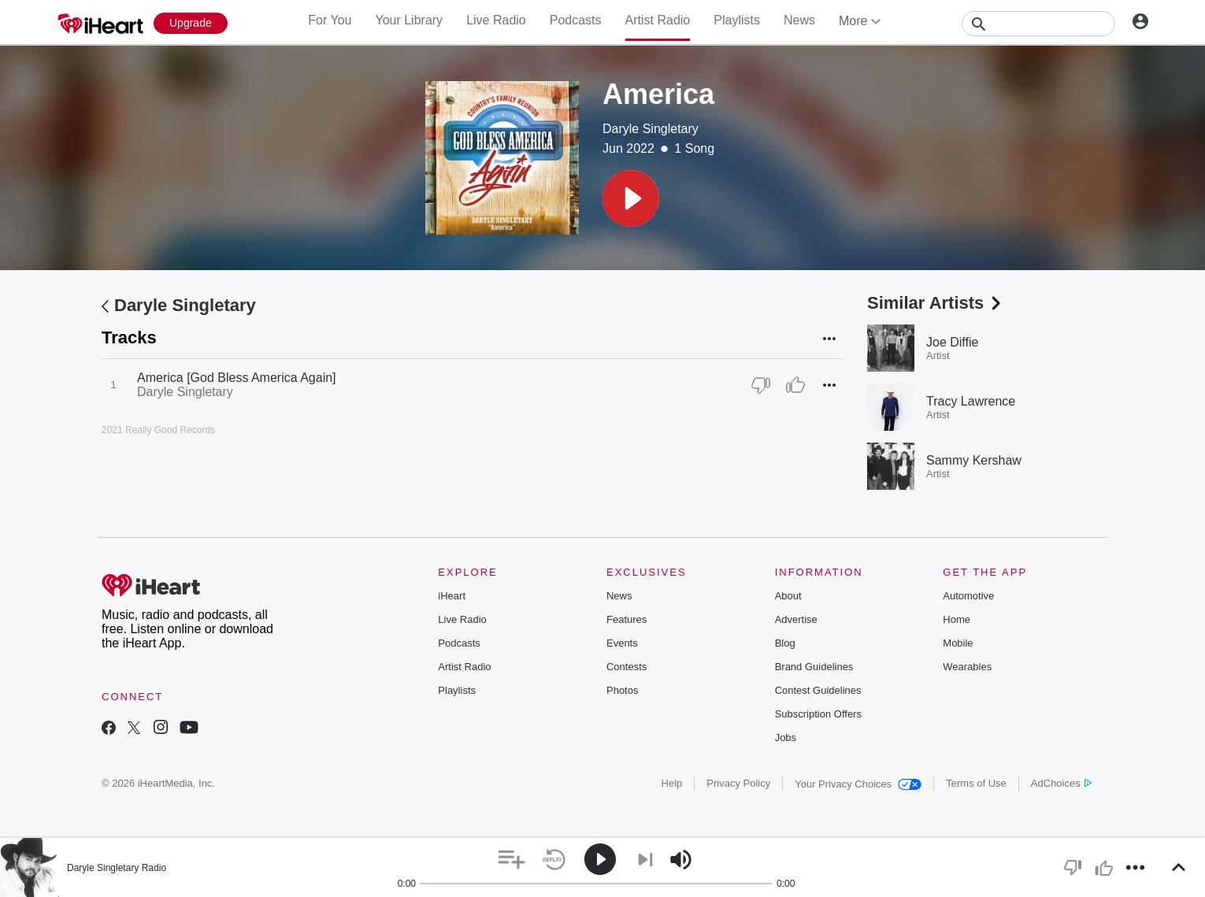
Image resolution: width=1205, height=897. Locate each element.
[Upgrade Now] (191, 23)
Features (626, 619)
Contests (626, 667)
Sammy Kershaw (973, 460)
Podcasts (576, 20)
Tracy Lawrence (970, 401)
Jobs (785, 737)
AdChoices (1061, 783)
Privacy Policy (738, 783)
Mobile (958, 643)
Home (956, 619)
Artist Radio (658, 20)
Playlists (737, 20)
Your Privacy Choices (858, 784)
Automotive (968, 596)
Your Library (409, 20)
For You (329, 20)
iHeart (451, 596)
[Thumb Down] (761, 385)
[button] (630, 198)
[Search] (1038, 23)
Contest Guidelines (818, 690)
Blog (785, 643)
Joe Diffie (952, 342)
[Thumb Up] (795, 385)
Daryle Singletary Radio (116, 867)
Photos (622, 690)
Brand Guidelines (814, 667)
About (788, 596)
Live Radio (496, 20)
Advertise (796, 619)
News (799, 20)
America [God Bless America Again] (236, 377)
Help (672, 783)
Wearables (967, 667)
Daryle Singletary (650, 128)
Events (622, 643)
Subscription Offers (818, 714)
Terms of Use (976, 783)
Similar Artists (935, 303)
